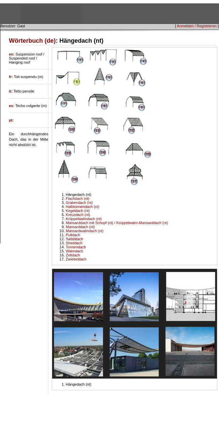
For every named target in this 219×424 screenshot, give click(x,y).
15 (148, 154)
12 (132, 130)
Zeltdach (73, 255)
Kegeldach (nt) (78, 211)
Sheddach (74, 243)
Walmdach (74, 251)
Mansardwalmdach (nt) (84, 231)
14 (103, 152)
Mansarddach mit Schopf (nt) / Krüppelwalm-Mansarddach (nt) (117, 223)
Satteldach (74, 239)
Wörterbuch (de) (32, 40)
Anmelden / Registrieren (197, 26)
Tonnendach (76, 247)
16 (75, 179)
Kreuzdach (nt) (78, 215)
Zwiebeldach (76, 259)
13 (68, 153)
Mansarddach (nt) (80, 227)
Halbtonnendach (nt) (82, 207)
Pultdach (73, 235)
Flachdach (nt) (77, 199)
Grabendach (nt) (79, 203)
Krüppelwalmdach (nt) (84, 219)
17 (134, 181)
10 (72, 130)
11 (97, 131)
